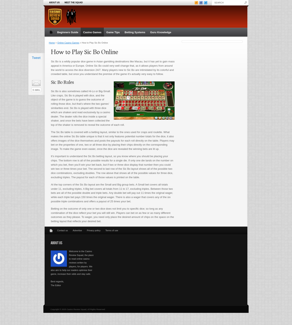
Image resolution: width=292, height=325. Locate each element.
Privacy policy (93, 230)
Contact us (62, 230)
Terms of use (111, 230)
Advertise (77, 230)
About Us (54, 2)
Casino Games (92, 32)
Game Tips (113, 32)
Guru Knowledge (160, 32)
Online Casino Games (68, 43)
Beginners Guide (67, 32)
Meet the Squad (73, 2)
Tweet (36, 58)
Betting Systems (135, 32)
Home (52, 43)
